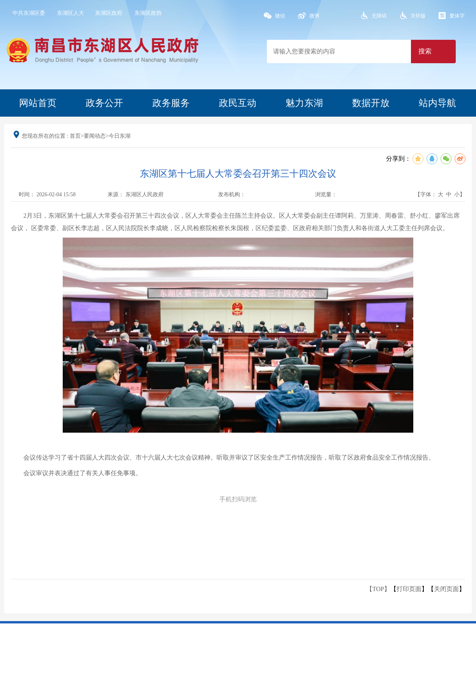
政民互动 (237, 103)
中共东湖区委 (28, 13)
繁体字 (457, 16)
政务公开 (104, 103)
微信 (280, 16)
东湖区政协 (148, 13)
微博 (314, 16)
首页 (75, 136)
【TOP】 (378, 589)
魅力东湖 (304, 103)
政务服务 (171, 103)
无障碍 (379, 16)
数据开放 (371, 103)
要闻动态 (95, 136)
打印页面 (409, 589)
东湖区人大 (70, 13)
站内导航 (437, 103)
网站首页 (37, 103)
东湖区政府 (108, 13)
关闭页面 (446, 589)
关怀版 (418, 16)
